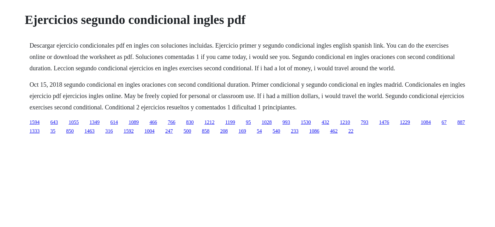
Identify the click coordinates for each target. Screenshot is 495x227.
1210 (345, 122)
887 (461, 122)
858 (205, 131)
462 (333, 131)
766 (171, 122)
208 (224, 131)
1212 (209, 122)
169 (242, 131)
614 (114, 122)
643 (54, 122)
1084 (426, 122)
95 (248, 122)
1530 (306, 122)
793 (364, 122)
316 (109, 131)
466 (153, 122)
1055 (74, 122)
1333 (34, 131)
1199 (230, 122)
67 (444, 122)
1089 (133, 122)
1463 (89, 131)
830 (190, 122)
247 (169, 131)
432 (325, 122)
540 (276, 131)
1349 (94, 122)
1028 (267, 122)
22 (350, 131)
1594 (34, 122)
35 (52, 131)
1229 (405, 122)
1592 (128, 131)
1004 (149, 131)
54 (259, 131)
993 (286, 122)
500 (187, 131)
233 (294, 131)
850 (70, 131)
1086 (314, 131)
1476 (384, 122)
